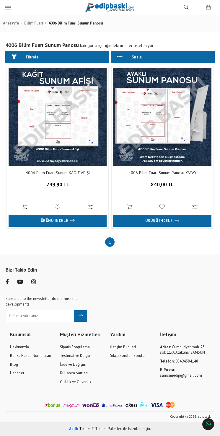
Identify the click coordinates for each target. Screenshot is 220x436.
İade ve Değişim (73, 364)
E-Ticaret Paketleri (107, 428)
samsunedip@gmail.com (181, 372)
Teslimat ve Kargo (75, 355)
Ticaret (80, 428)
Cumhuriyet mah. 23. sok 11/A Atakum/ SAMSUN (182, 349)
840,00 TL (162, 189)
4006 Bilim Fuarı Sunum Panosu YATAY (162, 172)
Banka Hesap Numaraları (30, 355)
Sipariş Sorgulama (75, 346)
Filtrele (25, 57)
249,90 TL (57, 189)
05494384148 (179, 360)
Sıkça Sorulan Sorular (128, 355)
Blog (14, 364)
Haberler (17, 372)
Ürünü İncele (58, 221)
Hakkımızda (19, 346)
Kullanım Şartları (74, 372)
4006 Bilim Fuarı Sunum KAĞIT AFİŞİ (58, 172)
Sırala (129, 57)
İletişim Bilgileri (123, 346)
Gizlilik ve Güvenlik (75, 381)
